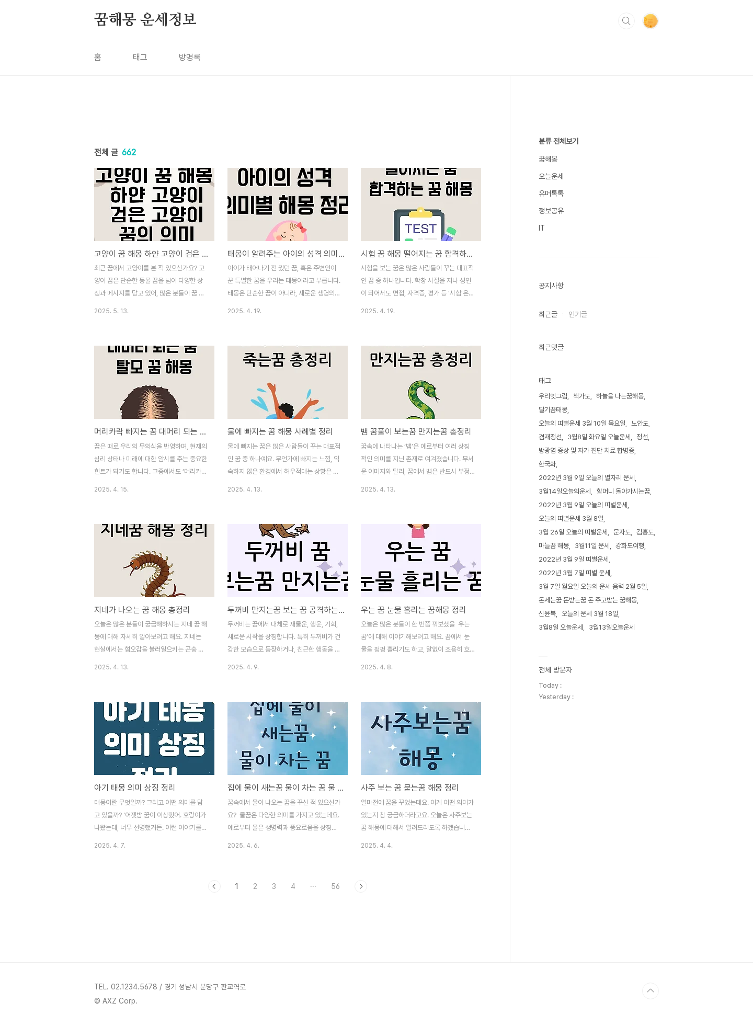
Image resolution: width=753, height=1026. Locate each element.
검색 (626, 21)
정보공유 (551, 211)
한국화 (547, 464)
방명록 (190, 57)
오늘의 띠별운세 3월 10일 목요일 (582, 423)
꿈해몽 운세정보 (145, 20)
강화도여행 (629, 546)
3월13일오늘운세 (612, 627)
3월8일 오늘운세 (561, 627)
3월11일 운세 (592, 546)
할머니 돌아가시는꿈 (623, 491)
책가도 (581, 396)
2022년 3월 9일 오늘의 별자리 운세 (587, 478)
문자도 (622, 532)
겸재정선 (550, 437)
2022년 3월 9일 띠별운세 (574, 559)
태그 (140, 57)
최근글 (548, 314)
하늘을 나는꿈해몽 (620, 396)
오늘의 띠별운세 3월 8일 (571, 518)
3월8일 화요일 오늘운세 (599, 437)
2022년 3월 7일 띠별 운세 (574, 573)
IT (542, 228)
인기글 (577, 314)
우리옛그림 (553, 396)
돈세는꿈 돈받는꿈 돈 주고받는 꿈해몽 (588, 600)
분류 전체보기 (558, 141)
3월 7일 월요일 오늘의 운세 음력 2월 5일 (593, 586)
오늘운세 (551, 176)
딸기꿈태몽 (553, 410)
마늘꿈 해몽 (554, 546)
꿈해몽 (548, 159)
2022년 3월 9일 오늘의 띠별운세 (583, 505)
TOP (650, 991)
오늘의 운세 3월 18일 (590, 614)
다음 (361, 886)
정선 (642, 437)
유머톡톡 (551, 193)
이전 (214, 886)
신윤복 (547, 614)
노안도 (639, 423)
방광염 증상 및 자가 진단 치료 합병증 (586, 450)
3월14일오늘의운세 (565, 491)
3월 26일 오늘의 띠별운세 (573, 532)
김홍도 (645, 532)
